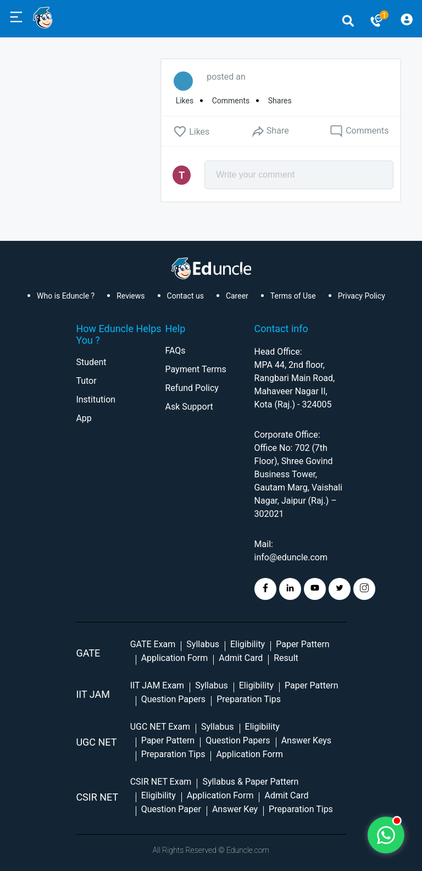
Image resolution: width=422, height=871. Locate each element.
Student (91, 362)
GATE (88, 653)
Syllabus (202, 644)
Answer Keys (306, 740)
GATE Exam (153, 644)
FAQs (175, 350)
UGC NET (96, 742)
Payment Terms (195, 369)
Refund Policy (191, 388)
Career (237, 295)
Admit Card (241, 658)
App (83, 418)
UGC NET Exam (160, 726)
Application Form (174, 658)
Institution (95, 399)
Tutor (86, 381)
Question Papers (173, 699)
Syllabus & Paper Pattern (250, 781)
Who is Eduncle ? (66, 295)
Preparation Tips (248, 699)
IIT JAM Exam (157, 685)
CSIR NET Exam (161, 781)
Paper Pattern (303, 644)
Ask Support (189, 406)
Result (286, 658)
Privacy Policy (361, 295)
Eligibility (247, 644)
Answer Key (235, 809)
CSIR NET (97, 797)
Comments (359, 131)
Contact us (185, 295)
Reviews (130, 295)
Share (270, 131)
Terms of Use (293, 295)
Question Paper (171, 809)
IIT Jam (93, 694)
